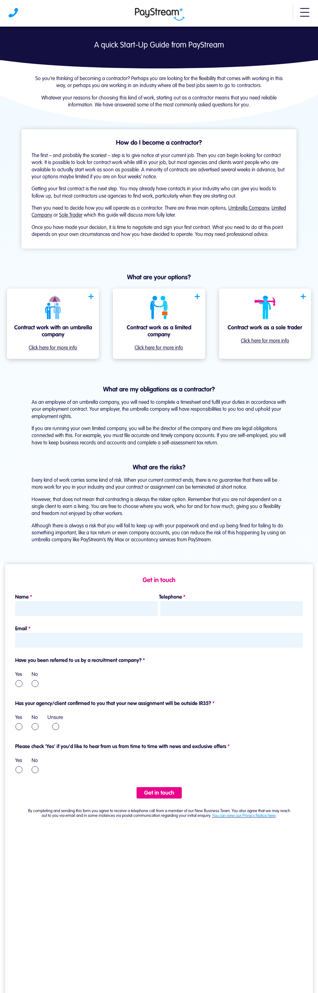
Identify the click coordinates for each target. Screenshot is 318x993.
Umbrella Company (248, 208)
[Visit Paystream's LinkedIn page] (138, 976)
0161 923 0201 (168, 935)
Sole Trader (71, 215)
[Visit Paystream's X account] (174, 976)
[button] (304, 15)
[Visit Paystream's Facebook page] (156, 976)
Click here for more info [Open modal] (53, 348)
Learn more (17, 869)
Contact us (159, 953)
